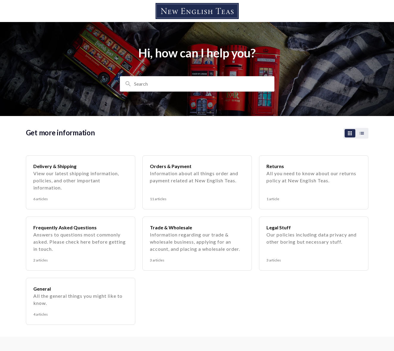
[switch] (355, 133)
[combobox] (197, 84)
